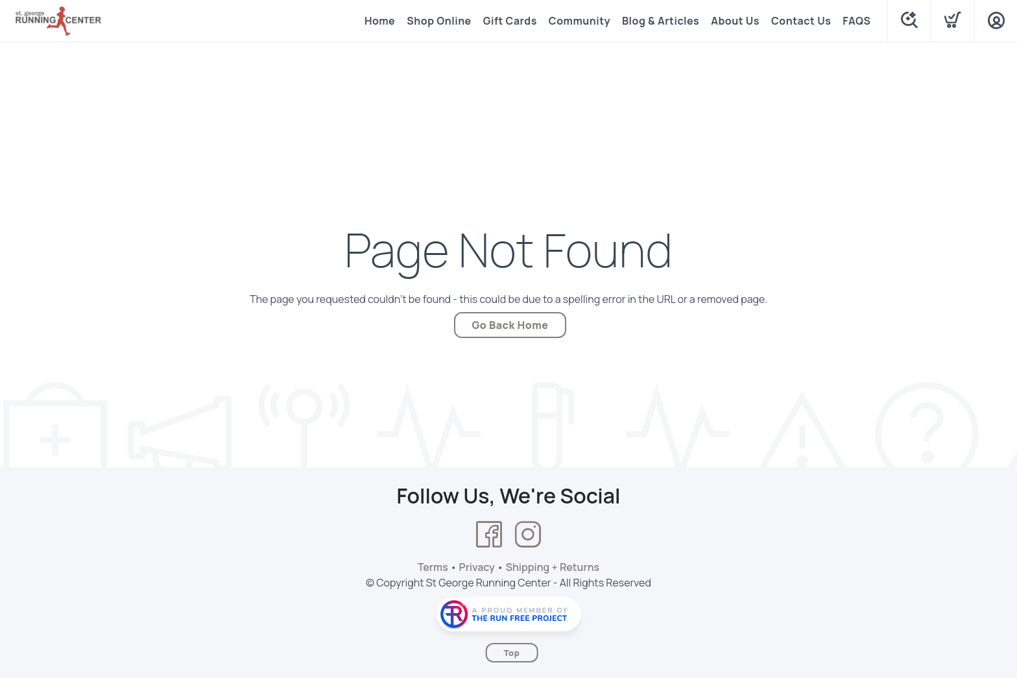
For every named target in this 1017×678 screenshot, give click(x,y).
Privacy (477, 567)
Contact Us (801, 21)
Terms (433, 567)
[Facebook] (489, 534)
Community (579, 21)
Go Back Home (510, 325)
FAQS (856, 21)
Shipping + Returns (552, 567)
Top (512, 653)
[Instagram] (527, 534)
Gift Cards (510, 21)
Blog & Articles (660, 21)
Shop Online (439, 21)
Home (380, 21)
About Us (735, 21)
